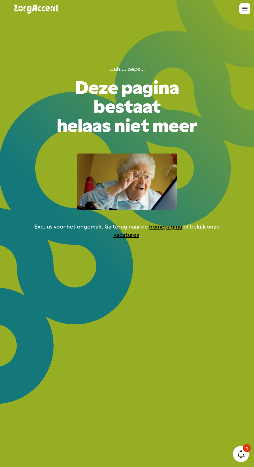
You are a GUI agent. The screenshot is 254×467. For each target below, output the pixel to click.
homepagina (165, 226)
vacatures (126, 234)
